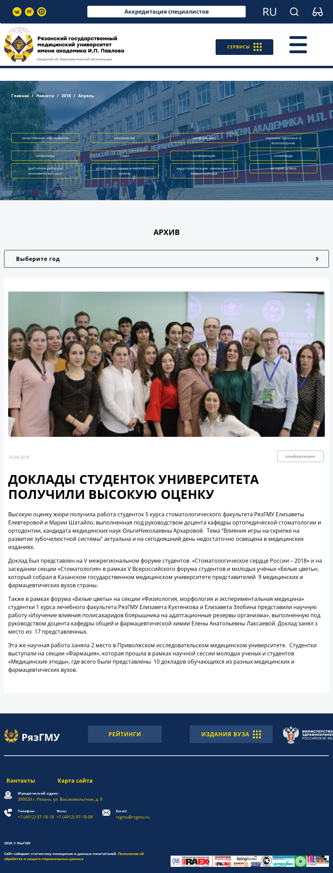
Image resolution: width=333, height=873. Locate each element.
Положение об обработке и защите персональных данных (74, 856)
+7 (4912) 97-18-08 (76, 814)
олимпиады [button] (45, 155)
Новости (45, 96)
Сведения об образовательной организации (74, 59)
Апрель (86, 96)
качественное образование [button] (45, 137)
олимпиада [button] (283, 155)
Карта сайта (75, 780)
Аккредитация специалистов (167, 11)
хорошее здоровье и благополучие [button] (283, 140)
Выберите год (38, 259)
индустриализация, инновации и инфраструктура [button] (203, 171)
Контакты (18, 780)
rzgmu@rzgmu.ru (133, 814)
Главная (20, 96)
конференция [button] (204, 155)
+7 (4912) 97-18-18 (36, 814)
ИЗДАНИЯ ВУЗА (231, 734)
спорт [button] (124, 155)
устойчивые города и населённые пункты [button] (125, 171)
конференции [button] (204, 137)
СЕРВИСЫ (241, 44)
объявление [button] (124, 137)
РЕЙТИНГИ (124, 734)
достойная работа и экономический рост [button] (45, 171)
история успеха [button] (283, 168)
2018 (66, 96)
